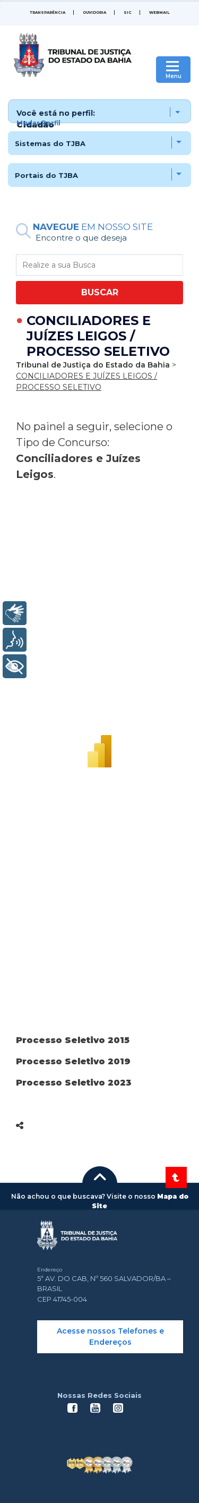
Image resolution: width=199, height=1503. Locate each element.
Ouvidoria (94, 12)
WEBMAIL (159, 12)
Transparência (47, 12)
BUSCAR (99, 292)
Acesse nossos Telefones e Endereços (110, 1336)
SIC (128, 12)
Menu (173, 76)
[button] (99, 111)
